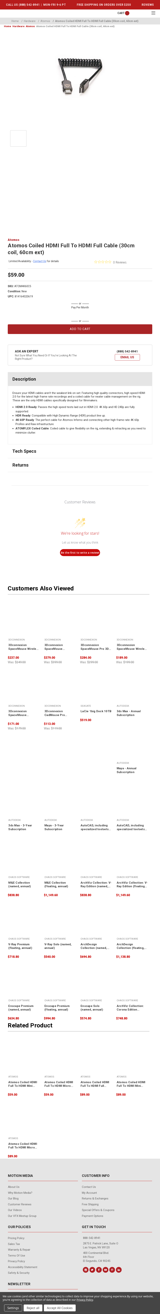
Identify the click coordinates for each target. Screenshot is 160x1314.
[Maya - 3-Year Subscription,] (59, 805)
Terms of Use (16, 1255)
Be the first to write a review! (80, 552)
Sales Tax (14, 1244)
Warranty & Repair (19, 1249)
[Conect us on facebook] (99, 1270)
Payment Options (92, 1216)
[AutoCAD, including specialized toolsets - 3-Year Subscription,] (132, 805)
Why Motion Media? (20, 1193)
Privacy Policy (16, 1261)
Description (24, 379)
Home (15, 21)
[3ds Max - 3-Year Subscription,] (23, 805)
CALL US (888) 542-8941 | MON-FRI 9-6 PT (36, 4)
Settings (13, 1308)
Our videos (15, 1210)
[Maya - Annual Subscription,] (132, 748)
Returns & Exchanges (95, 1198)
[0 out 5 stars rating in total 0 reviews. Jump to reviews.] (110, 262)
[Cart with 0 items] (121, 13)
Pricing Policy (16, 1238)
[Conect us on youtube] (105, 1270)
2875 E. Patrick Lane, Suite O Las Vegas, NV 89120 (100, 1245)
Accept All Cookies (60, 1308)
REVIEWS (148, 4)
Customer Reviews (19, 1204)
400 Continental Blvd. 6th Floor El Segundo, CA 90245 (96, 1257)
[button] (127, 357)
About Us (13, 1187)
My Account (89, 1193)
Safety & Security (19, 1273)
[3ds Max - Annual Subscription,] (132, 691)
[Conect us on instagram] (86, 1270)
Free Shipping (90, 1204)
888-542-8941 (91, 1238)
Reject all (33, 1308)
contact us (39, 261)
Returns (20, 465)
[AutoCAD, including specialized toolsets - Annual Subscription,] (96, 805)
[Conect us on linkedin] (119, 1270)
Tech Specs (24, 451)
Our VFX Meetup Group (22, 1216)
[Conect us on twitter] (92, 1270)
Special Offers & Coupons (98, 1210)
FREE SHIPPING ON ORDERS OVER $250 (104, 4)
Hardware (28, 21)
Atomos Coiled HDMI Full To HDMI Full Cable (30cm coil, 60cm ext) (95, 21)
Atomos (44, 21)
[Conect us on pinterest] (112, 1270)
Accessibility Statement (22, 1267)
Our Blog (13, 1198)
